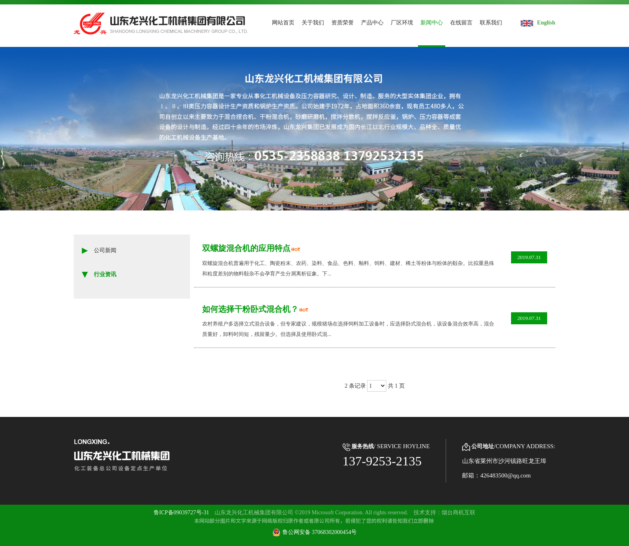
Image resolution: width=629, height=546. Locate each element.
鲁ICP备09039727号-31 (181, 513)
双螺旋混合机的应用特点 (248, 246)
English (538, 23)
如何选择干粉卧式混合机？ (252, 308)
